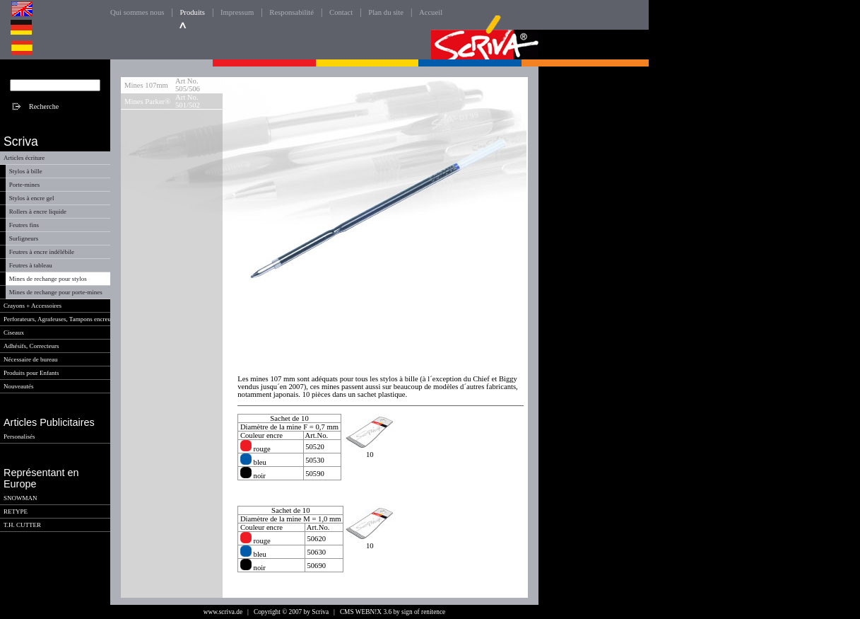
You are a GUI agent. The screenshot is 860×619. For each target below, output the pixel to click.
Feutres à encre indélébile (41, 251)
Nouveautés (19, 386)
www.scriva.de (223, 611)
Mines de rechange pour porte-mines (55, 292)
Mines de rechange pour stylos (48, 278)
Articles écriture (24, 157)
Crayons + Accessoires (32, 305)
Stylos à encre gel (31, 198)
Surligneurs (24, 238)
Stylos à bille (25, 171)
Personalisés (19, 436)
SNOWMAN (20, 498)
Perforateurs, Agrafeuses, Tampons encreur (58, 319)
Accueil (430, 12)
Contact (341, 12)
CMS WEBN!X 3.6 (365, 611)
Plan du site (386, 12)
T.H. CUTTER (22, 524)
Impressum (237, 12)
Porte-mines (24, 184)
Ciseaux (14, 332)
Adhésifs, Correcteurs (31, 345)
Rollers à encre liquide (37, 211)
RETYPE (16, 511)
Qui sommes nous (137, 12)
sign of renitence (423, 611)
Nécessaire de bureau (30, 359)
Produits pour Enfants (31, 372)
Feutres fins (24, 224)
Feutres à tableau (30, 265)
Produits (192, 12)
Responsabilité (291, 12)
